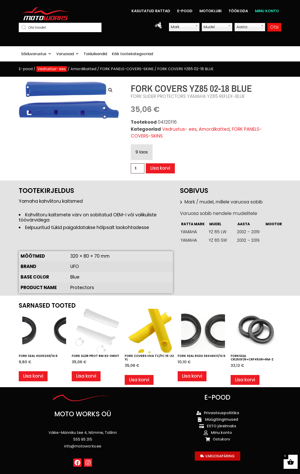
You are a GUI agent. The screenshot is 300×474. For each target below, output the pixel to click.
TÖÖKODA (238, 11)
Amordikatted (83, 69)
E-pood (26, 69)
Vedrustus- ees (52, 69)
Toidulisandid (95, 54)
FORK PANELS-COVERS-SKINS (127, 69)
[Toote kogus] (137, 168)
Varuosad (67, 54)
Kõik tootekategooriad (132, 54)
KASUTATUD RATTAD (150, 11)
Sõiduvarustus (36, 54)
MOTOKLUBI (210, 11)
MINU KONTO (267, 11)
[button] (110, 90)
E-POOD (184, 11)
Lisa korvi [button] (33, 376)
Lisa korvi (160, 168)
